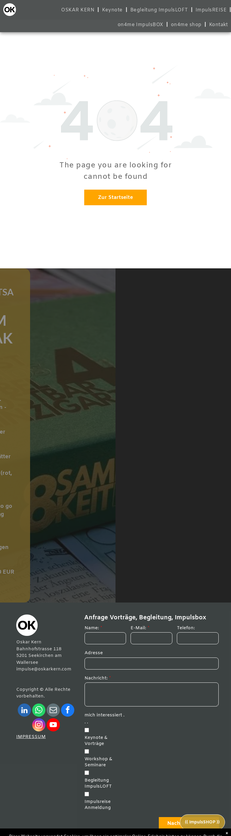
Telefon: (186, 628)
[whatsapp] (38, 710)
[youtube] (53, 725)
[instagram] (38, 725)
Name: (92, 628)
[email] (53, 710)
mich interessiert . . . (105, 718)
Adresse (94, 653)
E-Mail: (138, 628)
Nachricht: (96, 678)
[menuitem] (78, 10)
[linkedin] (24, 710)
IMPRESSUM (31, 737)
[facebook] (67, 710)
